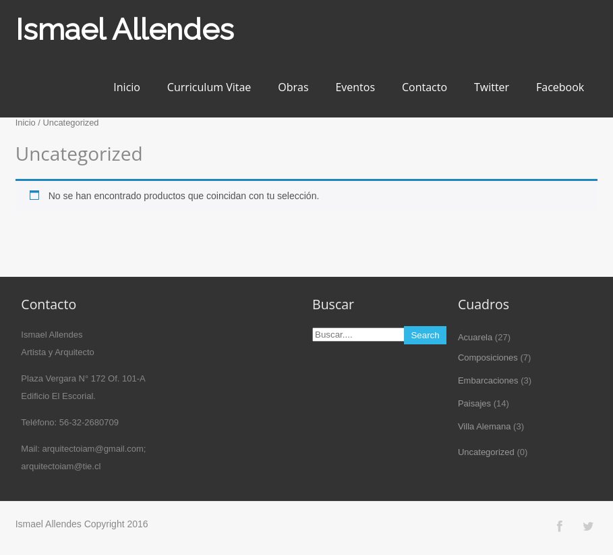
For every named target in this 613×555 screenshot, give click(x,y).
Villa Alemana (484, 426)
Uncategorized (486, 452)
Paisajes (474, 403)
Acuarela (475, 337)
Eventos (355, 87)
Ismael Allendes (125, 29)
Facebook (560, 87)
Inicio (126, 87)
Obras (293, 87)
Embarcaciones (488, 380)
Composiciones (488, 357)
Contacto (424, 87)
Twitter (491, 87)
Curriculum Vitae (209, 87)
